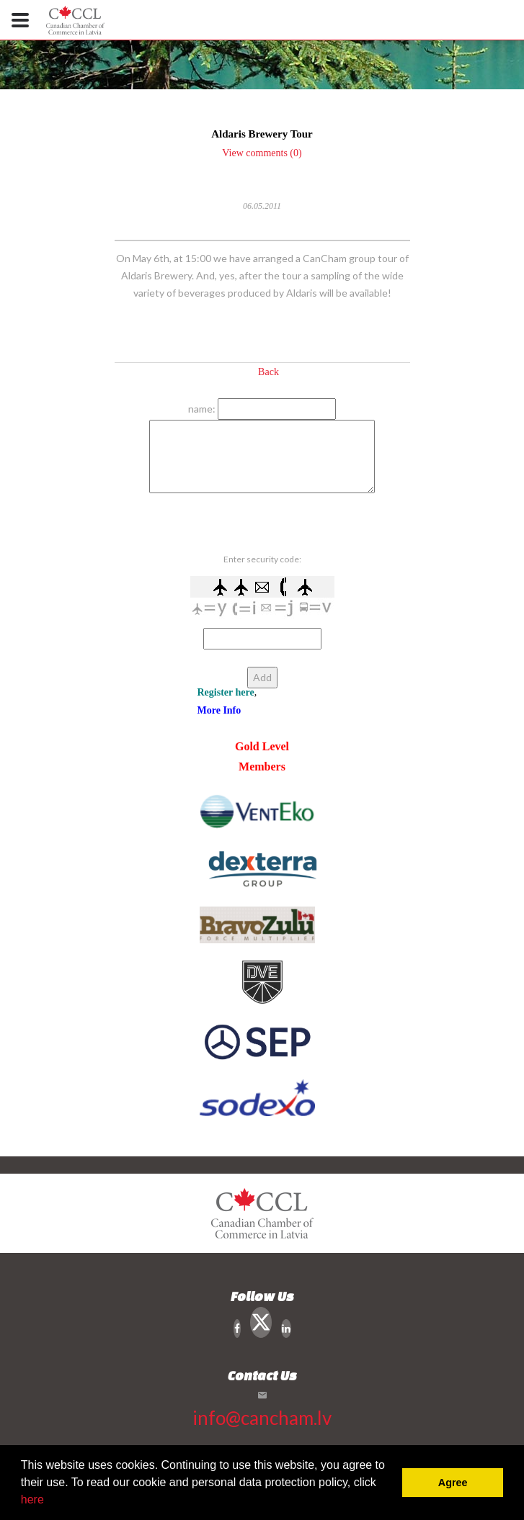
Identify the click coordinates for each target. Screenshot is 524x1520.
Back (268, 371)
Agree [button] (453, 1482)
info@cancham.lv (262, 1417)
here (32, 1499)
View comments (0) (261, 153)
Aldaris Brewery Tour (262, 134)
